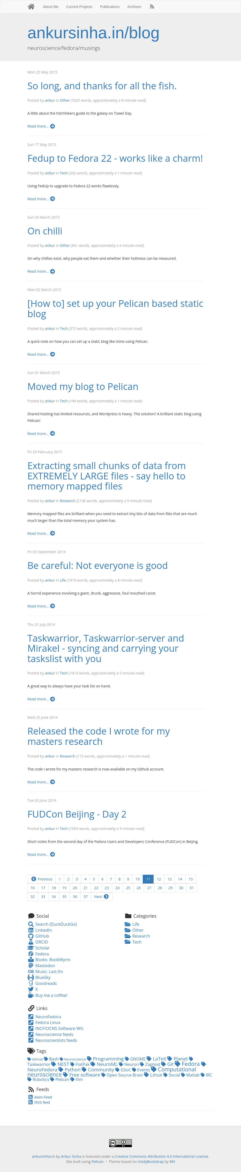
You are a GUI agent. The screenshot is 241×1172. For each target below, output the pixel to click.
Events (141, 1070)
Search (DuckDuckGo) (52, 924)
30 (181, 887)
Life (63, 580)
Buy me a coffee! (47, 995)
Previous (41, 879)
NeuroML (105, 1064)
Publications (110, 7)
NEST (60, 1064)
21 (86, 887)
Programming (106, 1058)
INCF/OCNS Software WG (55, 1028)
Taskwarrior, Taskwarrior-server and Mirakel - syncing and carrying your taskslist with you (105, 648)
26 (139, 887)
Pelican (60, 1079)
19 (64, 887)
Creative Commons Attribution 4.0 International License (161, 1156)
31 (192, 887)
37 (86, 896)
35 (64, 896)
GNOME (136, 1059)
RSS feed (38, 1102)
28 (160, 887)
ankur (50, 100)
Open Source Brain (122, 1075)
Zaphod (150, 1064)
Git (168, 1064)
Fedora (38, 954)
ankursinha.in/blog (93, 33)
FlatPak (80, 1064)
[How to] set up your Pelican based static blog (115, 308)
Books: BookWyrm (49, 959)
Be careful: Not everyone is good (97, 565)
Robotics (38, 1079)
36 (75, 896)
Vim (76, 1079)
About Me (50, 7)
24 (117, 887)
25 (128, 887)
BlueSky (38, 977)
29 (170, 887)
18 (54, 887)
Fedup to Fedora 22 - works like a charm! (115, 158)
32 (33, 896)
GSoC (123, 1070)
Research (67, 500)
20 (75, 887)
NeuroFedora (44, 1017)
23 (107, 887)
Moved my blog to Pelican (82, 386)
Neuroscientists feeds (52, 1040)
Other (65, 100)
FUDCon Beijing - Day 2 (76, 814)
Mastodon (41, 965)
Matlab (191, 1075)
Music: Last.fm (45, 971)
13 (169, 879)
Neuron (129, 1064)
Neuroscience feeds (50, 1034)
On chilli (44, 231)
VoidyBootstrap (151, 1161)
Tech (64, 172)
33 (43, 896)
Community (98, 1069)
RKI (172, 1161)
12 (159, 879)
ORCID (37, 942)
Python (70, 1069)
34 (54, 896)
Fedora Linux (43, 1022)
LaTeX (157, 1058)
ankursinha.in (43, 1156)
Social (172, 1075)
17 (43, 887)
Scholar (38, 948)
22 (96, 887)
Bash (52, 1059)
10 (137, 879)
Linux (154, 1074)
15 (191, 879)
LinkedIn (39, 930)
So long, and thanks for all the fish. (102, 85)
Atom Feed (39, 1097)
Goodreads (42, 983)
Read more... (41, 126)
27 (149, 887)
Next (101, 896)
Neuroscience (73, 1059)
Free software (82, 1074)
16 (33, 887)
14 (180, 879)
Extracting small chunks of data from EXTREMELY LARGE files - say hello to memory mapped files (106, 475)
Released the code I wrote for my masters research (98, 736)
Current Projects (79, 7)
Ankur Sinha (71, 1156)
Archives (134, 7)
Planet (178, 1058)
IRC (206, 1075)
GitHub (38, 936)
